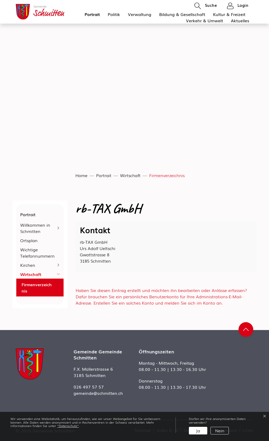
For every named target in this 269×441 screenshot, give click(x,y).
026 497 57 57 (89, 387)
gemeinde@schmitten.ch (98, 393)
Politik (114, 14)
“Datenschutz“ (68, 425)
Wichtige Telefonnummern (37, 252)
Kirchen (27, 265)
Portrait (92, 14)
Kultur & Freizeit (229, 14)
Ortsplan (29, 240)
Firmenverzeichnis (37, 288)
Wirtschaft (30, 274)
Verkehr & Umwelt (204, 20)
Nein (219, 430)
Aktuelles (240, 20)
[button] (205, 5)
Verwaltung (139, 14)
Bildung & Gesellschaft (182, 14)
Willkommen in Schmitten (35, 228)
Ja (198, 430)
